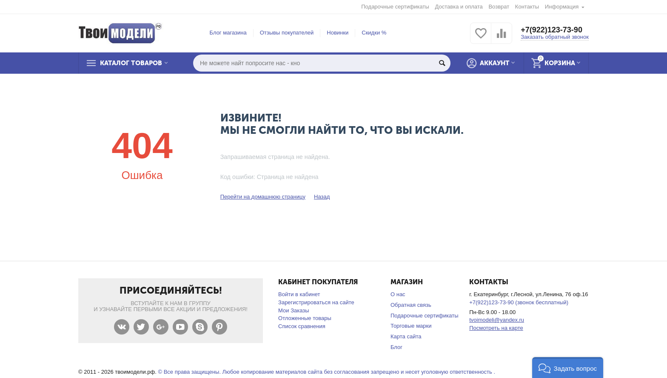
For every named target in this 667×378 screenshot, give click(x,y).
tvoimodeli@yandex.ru (496, 320)
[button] (567, 367)
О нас (398, 294)
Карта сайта (406, 336)
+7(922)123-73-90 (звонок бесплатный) (518, 302)
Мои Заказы (293, 310)
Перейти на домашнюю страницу (262, 196)
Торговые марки (411, 326)
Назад (322, 196)
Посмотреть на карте (496, 328)
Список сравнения (301, 326)
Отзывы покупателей (287, 32)
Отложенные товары (304, 318)
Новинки (337, 32)
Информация (562, 6)
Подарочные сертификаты (395, 6)
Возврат (498, 6)
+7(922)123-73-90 (551, 30)
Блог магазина (228, 32)
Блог (396, 347)
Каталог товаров (131, 63)
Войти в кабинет (299, 294)
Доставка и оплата (459, 6)
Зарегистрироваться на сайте (316, 302)
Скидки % (374, 32)
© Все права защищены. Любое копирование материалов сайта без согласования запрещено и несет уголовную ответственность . (326, 372)
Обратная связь (411, 305)
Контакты (527, 6)
